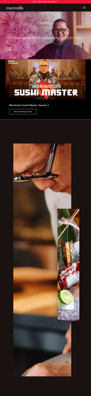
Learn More (12, 49)
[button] (84, 8)
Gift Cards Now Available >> (45, 2)
